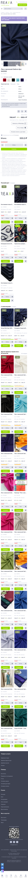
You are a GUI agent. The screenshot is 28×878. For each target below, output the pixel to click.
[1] (6, 63)
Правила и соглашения (7, 776)
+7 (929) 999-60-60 (22, 2)
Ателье (3, 765)
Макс (2, 822)
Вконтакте (3, 817)
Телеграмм (4, 820)
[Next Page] (26, 64)
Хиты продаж (4, 801)
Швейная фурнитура (6, 760)
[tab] (5, 84)
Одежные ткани (5, 758)
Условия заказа (5, 781)
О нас (2, 778)
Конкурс (3, 794)
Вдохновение (4, 809)
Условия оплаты (5, 786)
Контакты (3, 773)
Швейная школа (5, 763)
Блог (2, 796)
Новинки (3, 804)
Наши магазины (5, 806)
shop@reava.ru (14, 844)
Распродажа (4, 799)
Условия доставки (5, 783)
